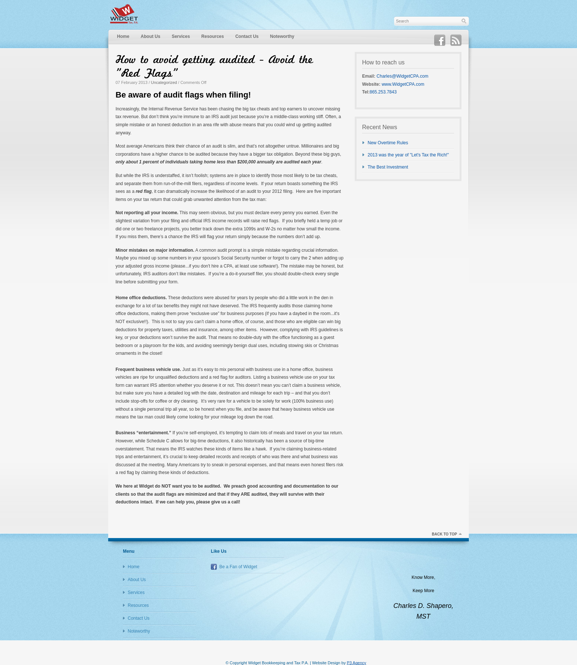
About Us (150, 36)
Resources (212, 36)
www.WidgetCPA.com (403, 84)
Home (123, 36)
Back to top (444, 534)
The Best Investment (388, 167)
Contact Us (246, 36)
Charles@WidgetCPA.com (402, 76)
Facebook (440, 40)
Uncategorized (164, 82)
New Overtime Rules (388, 142)
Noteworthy (282, 36)
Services (181, 36)
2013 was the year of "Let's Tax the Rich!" (408, 155)
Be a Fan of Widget (238, 566)
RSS (456, 40)
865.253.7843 (382, 92)
